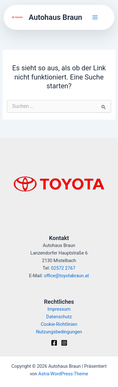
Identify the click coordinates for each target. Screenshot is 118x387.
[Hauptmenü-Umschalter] (95, 17)
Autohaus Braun (55, 17)
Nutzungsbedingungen (59, 332)
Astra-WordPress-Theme (63, 374)
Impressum (59, 309)
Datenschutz (59, 317)
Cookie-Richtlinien (59, 324)
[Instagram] (64, 343)
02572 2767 (63, 268)
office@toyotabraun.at (66, 276)
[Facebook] (54, 343)
